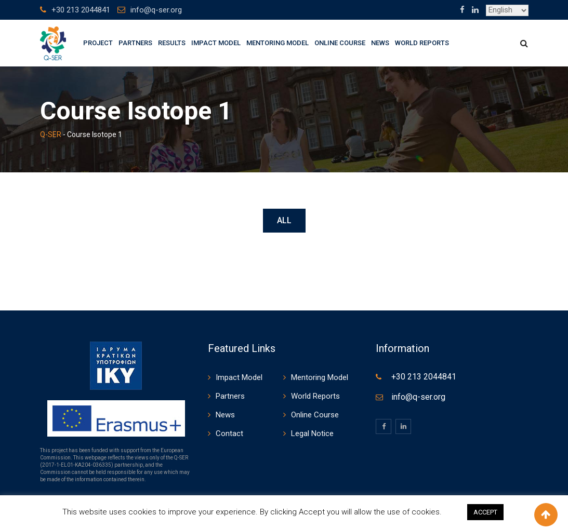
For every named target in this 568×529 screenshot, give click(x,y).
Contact (229, 433)
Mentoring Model (277, 43)
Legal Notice (312, 433)
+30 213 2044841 (80, 10)
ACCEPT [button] (485, 512)
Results (172, 43)
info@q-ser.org (156, 10)
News (380, 43)
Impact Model (216, 43)
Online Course (339, 43)
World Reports (422, 43)
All (284, 220)
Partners (135, 43)
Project (98, 43)
